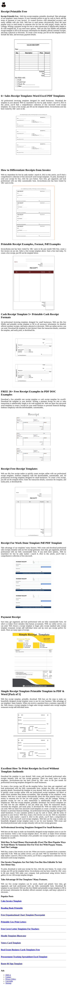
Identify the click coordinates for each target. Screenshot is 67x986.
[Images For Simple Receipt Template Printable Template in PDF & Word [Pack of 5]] (33, 660)
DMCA (8, 975)
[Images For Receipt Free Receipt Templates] (33, 437)
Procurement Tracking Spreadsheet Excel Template (24, 957)
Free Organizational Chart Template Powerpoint (23, 915)
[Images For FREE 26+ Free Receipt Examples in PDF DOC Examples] (33, 360)
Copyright (9, 981)
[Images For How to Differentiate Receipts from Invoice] (33, 139)
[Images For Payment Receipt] (33, 586)
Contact (8, 977)
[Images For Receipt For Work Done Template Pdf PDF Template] (33, 512)
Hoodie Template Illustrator (13, 936)
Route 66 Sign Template (11, 963)
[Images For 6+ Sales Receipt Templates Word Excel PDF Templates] (33, 64)
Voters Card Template (11, 943)
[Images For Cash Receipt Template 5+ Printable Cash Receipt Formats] (33, 283)
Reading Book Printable (12, 908)
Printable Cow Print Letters (13, 922)
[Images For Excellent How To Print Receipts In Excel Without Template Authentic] (33, 737)
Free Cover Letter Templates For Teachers (20, 929)
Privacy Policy (10, 979)
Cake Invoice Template (11, 901)
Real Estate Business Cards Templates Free (20, 950)
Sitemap (8, 983)
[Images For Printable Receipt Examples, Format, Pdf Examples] (33, 213)
